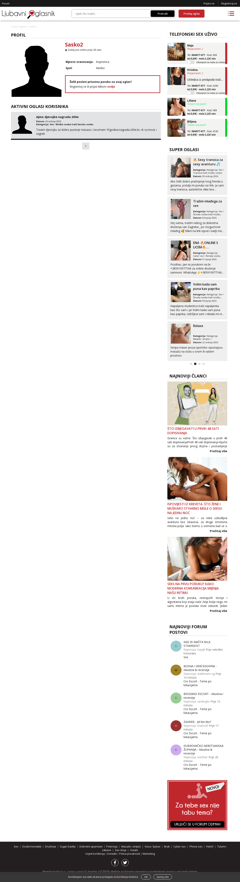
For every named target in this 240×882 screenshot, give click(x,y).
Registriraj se (229, 3)
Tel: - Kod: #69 (202, 112)
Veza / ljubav (152, 846)
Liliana (191, 100)
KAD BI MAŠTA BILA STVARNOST (197, 644)
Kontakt (112, 853)
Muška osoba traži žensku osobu (74, 124)
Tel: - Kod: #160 (202, 87)
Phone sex (196, 846)
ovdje (111, 86)
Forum (6, 3)
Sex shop (120, 850)
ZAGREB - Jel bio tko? (197, 722)
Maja (190, 45)
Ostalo (134, 850)
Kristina (192, 69)
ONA (214, 172)
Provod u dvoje (205, 243)
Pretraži (163, 13)
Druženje (50, 846)
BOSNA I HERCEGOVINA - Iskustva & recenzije (200, 668)
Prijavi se (208, 3)
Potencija (112, 846)
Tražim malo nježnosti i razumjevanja (203, 288)
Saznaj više (163, 877)
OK (146, 877)
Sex (52, 124)
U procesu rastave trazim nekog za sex (207, 164)
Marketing (149, 853)
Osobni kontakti (201, 172)
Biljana (192, 121)
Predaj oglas (192, 13)
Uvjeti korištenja (95, 853)
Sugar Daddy (199, 255)
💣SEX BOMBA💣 (206, 201)
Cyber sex (198, 338)
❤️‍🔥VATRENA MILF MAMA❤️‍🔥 (206, 328)
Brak (167, 846)
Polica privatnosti (130, 853)
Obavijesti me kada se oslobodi (212, 62)
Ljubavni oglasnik (19, 26)
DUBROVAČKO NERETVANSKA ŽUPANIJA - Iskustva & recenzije (203, 749)
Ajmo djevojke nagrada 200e (57, 117)
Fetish (209, 846)
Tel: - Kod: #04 (202, 57)
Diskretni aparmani (91, 846)
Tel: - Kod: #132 (202, 133)
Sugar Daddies (216, 255)
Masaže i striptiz (131, 846)
